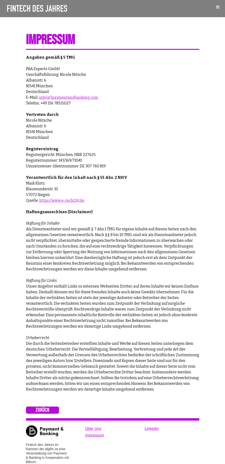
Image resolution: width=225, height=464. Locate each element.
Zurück (42, 410)
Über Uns (93, 429)
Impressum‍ (94, 435)
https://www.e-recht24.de (61, 200)
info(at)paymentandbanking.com (68, 97)
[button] (218, 7)
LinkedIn (152, 429)
